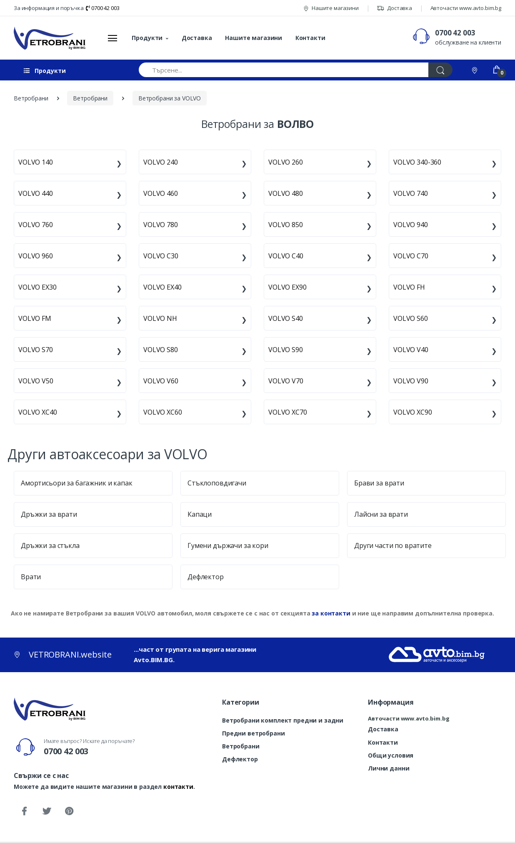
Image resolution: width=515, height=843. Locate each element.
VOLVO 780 (160, 224)
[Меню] (112, 38)
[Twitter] (46, 811)
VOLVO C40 (285, 255)
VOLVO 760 (35, 224)
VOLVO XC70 (287, 412)
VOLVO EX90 (287, 287)
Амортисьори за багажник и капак (76, 483)
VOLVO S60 (410, 318)
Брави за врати (379, 483)
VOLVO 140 (35, 162)
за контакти (331, 613)
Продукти (147, 38)
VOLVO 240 (160, 162)
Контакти (310, 38)
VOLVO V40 (410, 349)
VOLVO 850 (285, 224)
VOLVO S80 (160, 349)
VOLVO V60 (160, 380)
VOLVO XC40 (37, 412)
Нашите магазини (331, 8)
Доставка (394, 8)
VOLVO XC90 (412, 412)
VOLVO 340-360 (417, 162)
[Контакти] (475, 70)
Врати (31, 576)
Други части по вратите (393, 545)
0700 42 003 (102, 8)
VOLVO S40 (285, 318)
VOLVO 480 (285, 193)
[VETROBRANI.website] (50, 38)
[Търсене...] (284, 70)
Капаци (200, 514)
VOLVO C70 (410, 255)
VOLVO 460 (160, 193)
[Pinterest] (69, 811)
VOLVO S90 (285, 349)
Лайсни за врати (381, 514)
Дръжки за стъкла (50, 545)
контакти (178, 786)
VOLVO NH (160, 318)
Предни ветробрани (253, 733)
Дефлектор (206, 576)
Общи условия (390, 755)
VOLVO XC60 (162, 412)
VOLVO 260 (285, 162)
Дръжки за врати (49, 514)
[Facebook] (24, 811)
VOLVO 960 (35, 255)
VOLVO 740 (410, 193)
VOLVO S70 (35, 349)
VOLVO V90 (410, 380)
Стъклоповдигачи (217, 483)
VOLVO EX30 (37, 287)
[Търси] (440, 70)
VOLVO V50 (35, 380)
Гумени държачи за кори (228, 545)
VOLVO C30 (160, 255)
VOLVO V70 (285, 380)
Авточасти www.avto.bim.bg (465, 8)
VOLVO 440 (35, 193)
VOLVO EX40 (162, 287)
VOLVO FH (409, 287)
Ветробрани (241, 746)
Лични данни (388, 768)
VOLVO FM (34, 318)
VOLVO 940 (410, 224)
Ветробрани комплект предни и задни (282, 720)
